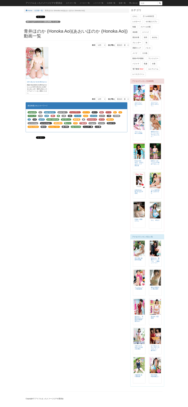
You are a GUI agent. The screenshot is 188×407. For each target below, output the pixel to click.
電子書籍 (138, 69)
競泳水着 (135, 37)
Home (29, 10)
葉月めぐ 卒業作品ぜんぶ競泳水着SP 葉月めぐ (139, 319)
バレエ (148, 48)
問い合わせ (133, 3)
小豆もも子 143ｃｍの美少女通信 (139, 347)
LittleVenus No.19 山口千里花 (139, 191)
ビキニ (135, 16)
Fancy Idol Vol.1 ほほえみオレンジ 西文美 (139, 163)
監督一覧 (122, 3)
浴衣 (145, 37)
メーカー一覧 (85, 3)
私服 (145, 64)
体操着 (135, 32)
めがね (154, 37)
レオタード (136, 21)
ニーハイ (145, 32)
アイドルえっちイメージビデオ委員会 (44, 3)
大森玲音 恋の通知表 (138, 375)
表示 (92, 45)
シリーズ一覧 (98, 3)
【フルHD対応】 (148, 16)
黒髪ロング (136, 48)
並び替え (110, 45)
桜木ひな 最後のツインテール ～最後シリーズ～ (155, 260)
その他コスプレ (151, 21)
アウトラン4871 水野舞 (139, 132)
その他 (144, 53)
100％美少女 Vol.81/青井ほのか (37, 82)
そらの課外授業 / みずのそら (155, 191)
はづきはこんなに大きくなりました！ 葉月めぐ (155, 348)
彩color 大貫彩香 (155, 317)
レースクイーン (138, 74)
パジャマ (135, 64)
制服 (134, 27)
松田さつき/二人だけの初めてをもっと (155, 162)
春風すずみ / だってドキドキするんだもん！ (155, 134)
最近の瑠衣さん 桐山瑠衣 (155, 288)
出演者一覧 (111, 3)
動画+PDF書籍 (138, 58)
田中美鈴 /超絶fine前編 (139, 259)
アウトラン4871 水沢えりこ (139, 104)
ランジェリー (153, 58)
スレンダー (136, 43)
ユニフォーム (153, 69)
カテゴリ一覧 (71, 3)
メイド (135, 53)
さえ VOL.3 (155, 220)
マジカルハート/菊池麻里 (139, 288)
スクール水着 (146, 27)
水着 (153, 64)
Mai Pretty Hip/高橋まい (155, 375)
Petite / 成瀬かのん (138, 220)
